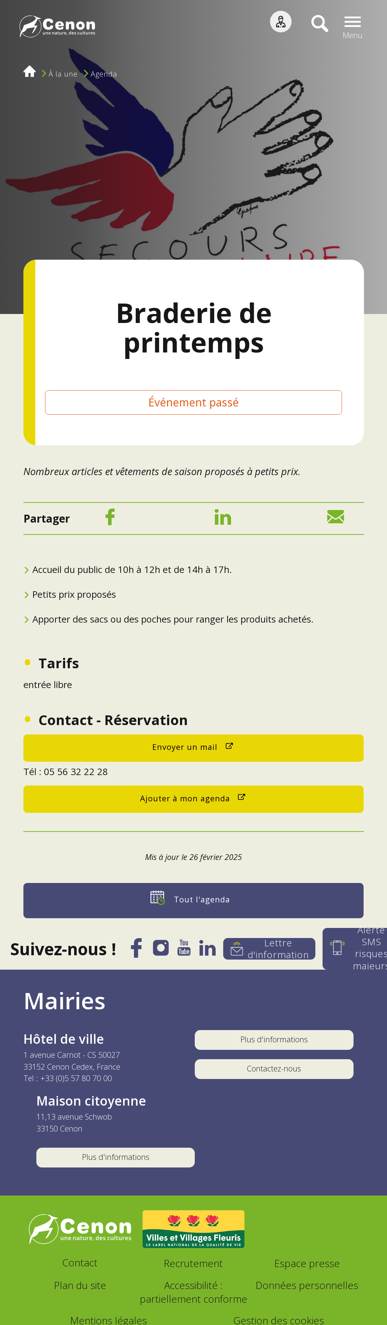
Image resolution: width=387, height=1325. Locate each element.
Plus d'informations (274, 1039)
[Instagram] (160, 950)
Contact (80, 1262)
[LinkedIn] (223, 519)
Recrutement (193, 1263)
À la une (63, 74)
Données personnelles (307, 1285)
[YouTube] (184, 951)
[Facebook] (110, 519)
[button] (352, 28)
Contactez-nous (274, 1068)
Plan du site (80, 1285)
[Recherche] (314, 28)
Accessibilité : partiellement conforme (193, 1292)
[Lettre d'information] (269, 949)
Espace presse (307, 1263)
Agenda (104, 74)
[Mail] (335, 519)
